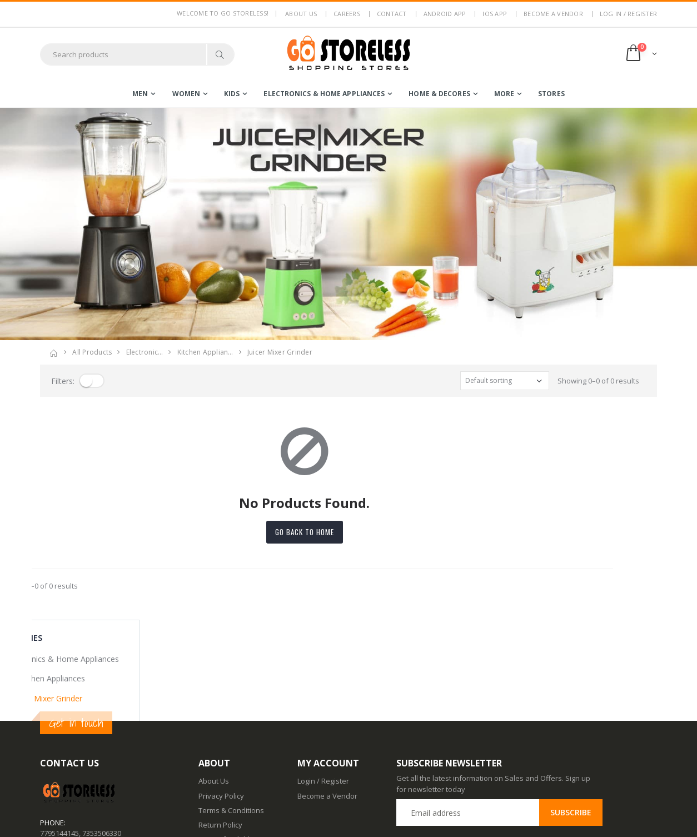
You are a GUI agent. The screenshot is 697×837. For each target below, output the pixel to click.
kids (232, 93)
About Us (213, 680)
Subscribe (570, 711)
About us (301, 13)
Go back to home (348, 531)
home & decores (439, 93)
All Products (92, 352)
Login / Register (323, 680)
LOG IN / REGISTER (628, 13)
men (140, 93)
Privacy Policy (221, 694)
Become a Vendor (553, 13)
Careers (346, 13)
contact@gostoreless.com (83, 759)
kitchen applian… (205, 352)
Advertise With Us (228, 821)
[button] (640, 54)
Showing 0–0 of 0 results (598, 381)
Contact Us (216, 778)
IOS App (494, 13)
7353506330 (101, 731)
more (504, 93)
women (186, 93)
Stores (551, 93)
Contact (392, 13)
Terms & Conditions (231, 709)
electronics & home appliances (324, 93)
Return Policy (220, 724)
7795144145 (59, 731)
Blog (205, 763)
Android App (445, 13)
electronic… (144, 352)
